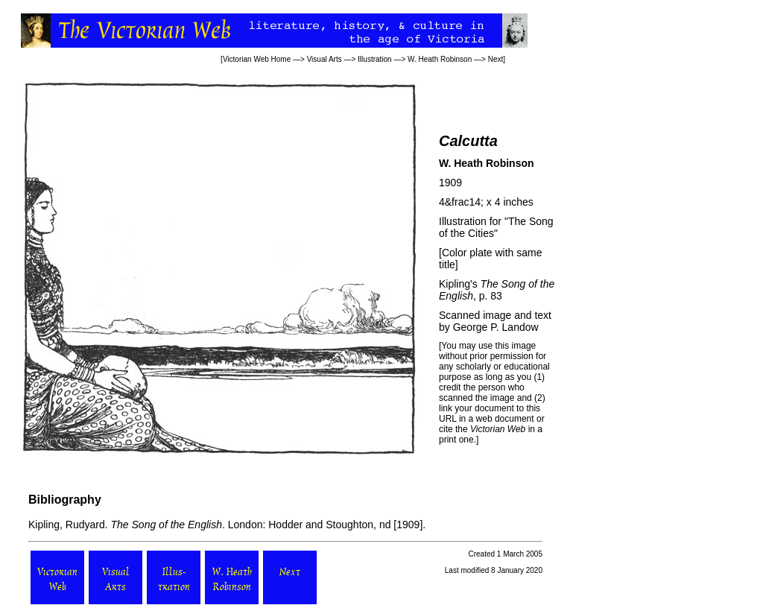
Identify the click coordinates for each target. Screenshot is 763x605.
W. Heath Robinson (440, 59)
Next (496, 59)
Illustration (375, 59)
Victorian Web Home (257, 59)
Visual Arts (324, 59)
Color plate (467, 253)
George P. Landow (496, 327)
